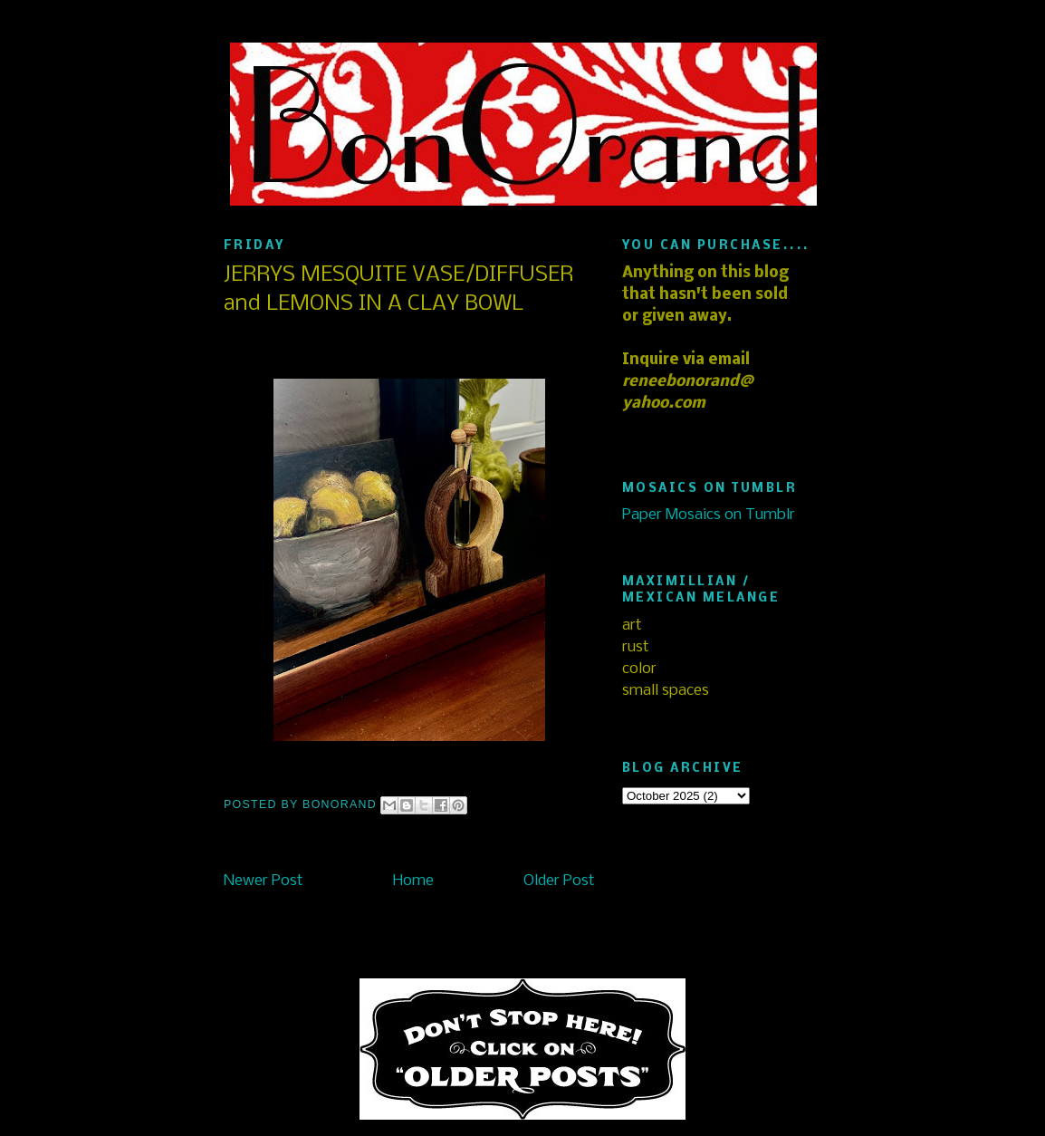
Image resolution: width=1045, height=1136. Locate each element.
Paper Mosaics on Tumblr (708, 515)
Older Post (559, 881)
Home (413, 881)
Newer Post (263, 881)
